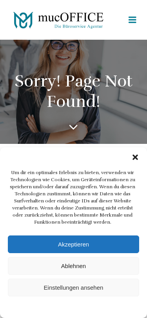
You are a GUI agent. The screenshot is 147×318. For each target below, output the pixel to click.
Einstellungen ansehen (73, 287)
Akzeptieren (73, 244)
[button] (135, 157)
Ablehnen (73, 266)
